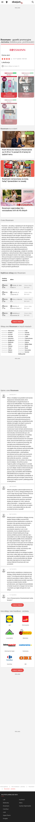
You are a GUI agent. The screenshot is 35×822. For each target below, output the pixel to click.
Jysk (4, 812)
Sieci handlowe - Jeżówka (18, 786)
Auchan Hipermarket (25, 806)
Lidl (4, 799)
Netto (20, 803)
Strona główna (4, 786)
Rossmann (31, 786)
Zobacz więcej (17, 321)
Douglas (5, 818)
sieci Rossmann (13, 273)
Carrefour (6, 809)
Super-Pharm (7, 815)
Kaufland (21, 799)
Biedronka (6, 803)
